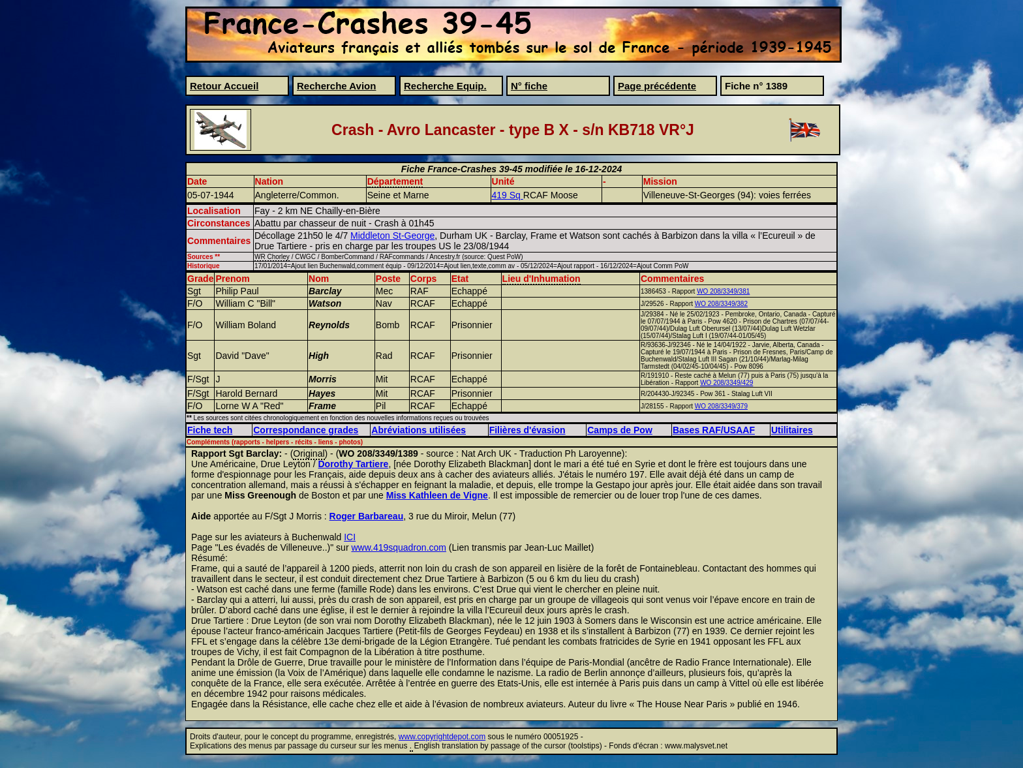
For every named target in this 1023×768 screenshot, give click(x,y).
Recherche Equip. (445, 85)
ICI (350, 537)
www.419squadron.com (398, 547)
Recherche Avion (336, 85)
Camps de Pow (619, 430)
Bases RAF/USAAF (714, 430)
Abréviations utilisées (418, 430)
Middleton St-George (392, 235)
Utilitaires (792, 430)
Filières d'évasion (527, 430)
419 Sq (507, 195)
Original (308, 453)
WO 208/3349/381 (723, 291)
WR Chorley (272, 256)
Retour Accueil (224, 85)
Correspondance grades (305, 430)
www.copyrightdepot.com (442, 736)
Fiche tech (209, 430)
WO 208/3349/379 (721, 406)
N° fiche (529, 85)
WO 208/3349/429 (726, 382)
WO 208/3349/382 (721, 303)
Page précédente (657, 85)
